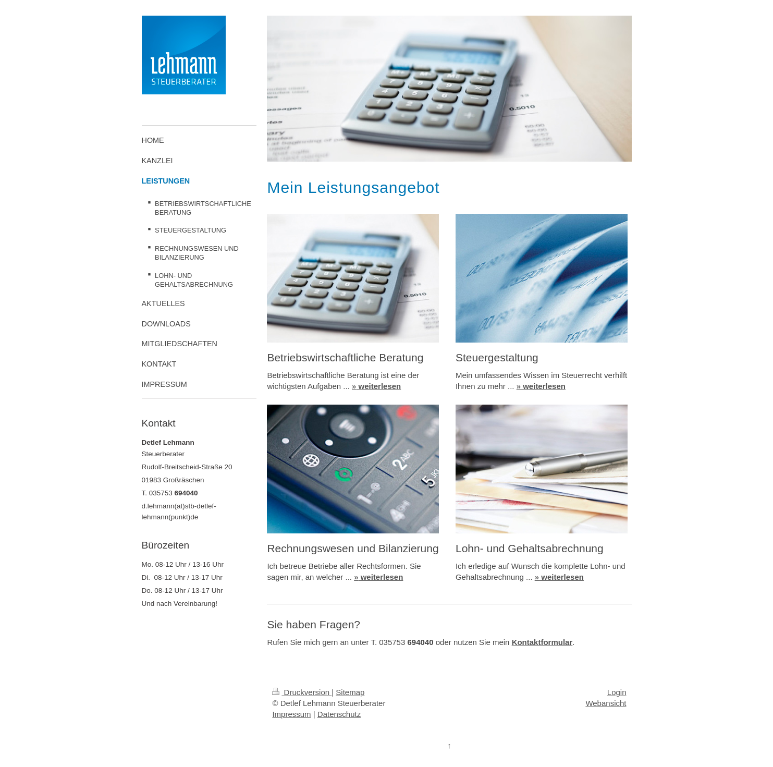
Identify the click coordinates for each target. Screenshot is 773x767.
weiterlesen (376, 386)
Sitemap (350, 692)
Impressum (291, 714)
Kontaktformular (542, 642)
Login (617, 692)
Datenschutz (339, 714)
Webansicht (605, 703)
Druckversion (302, 692)
